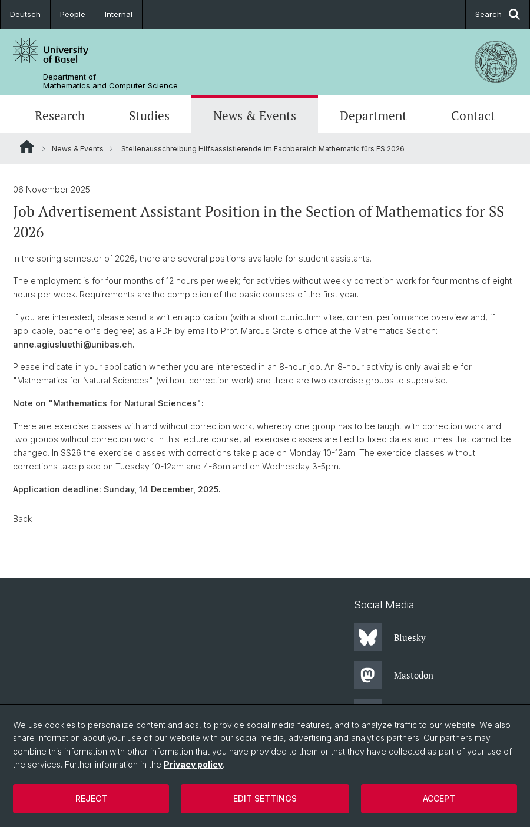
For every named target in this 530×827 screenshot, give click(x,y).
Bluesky (390, 637)
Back (22, 519)
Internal (118, 14)
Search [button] (497, 14)
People (72, 14)
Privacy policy (193, 764)
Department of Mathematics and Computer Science (110, 81)
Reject (91, 798)
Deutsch (25, 14)
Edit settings (265, 798)
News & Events (254, 115)
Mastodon (393, 675)
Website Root (27, 146)
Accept (439, 798)
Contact (473, 115)
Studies (149, 115)
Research (60, 115)
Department (373, 115)
